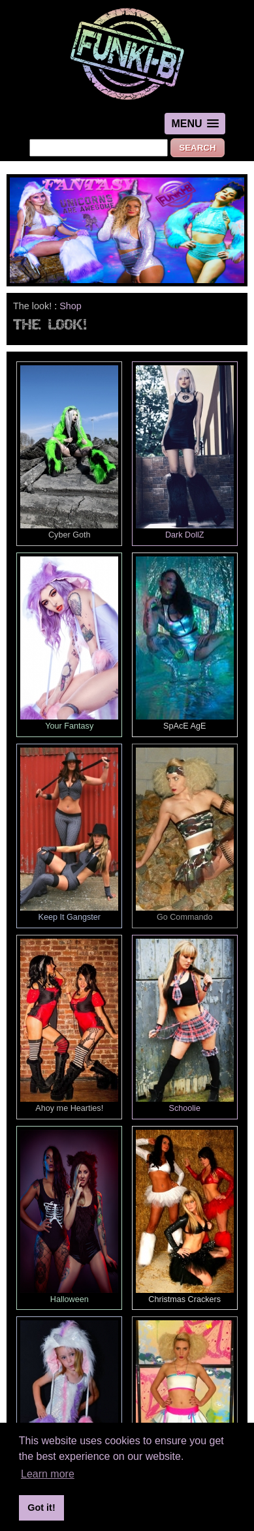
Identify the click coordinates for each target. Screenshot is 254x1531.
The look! (32, 306)
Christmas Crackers (185, 1217)
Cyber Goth (69, 452)
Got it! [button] (41, 1507)
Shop (70, 306)
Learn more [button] (47, 1473)
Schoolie (185, 1026)
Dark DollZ (185, 452)
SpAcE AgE (185, 643)
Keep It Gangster (69, 835)
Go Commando (185, 835)
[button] (195, 123)
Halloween (69, 1217)
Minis (69, 1407)
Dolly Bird (185, 1407)
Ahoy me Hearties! (69, 1026)
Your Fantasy (69, 643)
